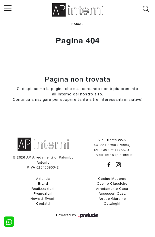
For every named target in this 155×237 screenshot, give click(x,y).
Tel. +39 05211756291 (112, 150)
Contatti (43, 203)
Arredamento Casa (112, 189)
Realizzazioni (43, 189)
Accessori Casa (112, 193)
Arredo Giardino (112, 199)
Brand (43, 183)
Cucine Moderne (112, 179)
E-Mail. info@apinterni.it (112, 155)
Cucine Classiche (112, 183)
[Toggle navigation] (8, 7)
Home (76, 24)
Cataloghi (112, 203)
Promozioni (43, 193)
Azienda (43, 179)
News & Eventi (43, 199)
